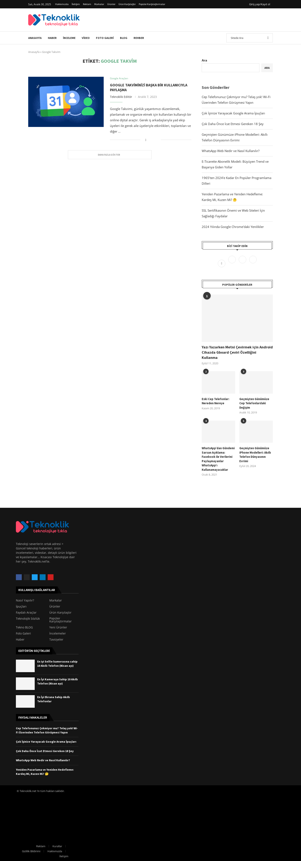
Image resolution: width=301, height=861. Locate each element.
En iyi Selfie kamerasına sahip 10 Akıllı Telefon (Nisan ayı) (57, 662)
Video (86, 38)
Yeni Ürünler (58, 625)
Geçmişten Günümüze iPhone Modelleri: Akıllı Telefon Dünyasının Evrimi (255, 454)
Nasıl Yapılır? (25, 598)
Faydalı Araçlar (26, 611)
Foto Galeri (105, 38)
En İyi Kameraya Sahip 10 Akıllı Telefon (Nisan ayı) (57, 680)
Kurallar (57, 844)
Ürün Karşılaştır (127, 4)
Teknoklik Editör (121, 97)
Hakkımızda (62, 4)
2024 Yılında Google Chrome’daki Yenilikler (233, 227)
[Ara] (249, 37)
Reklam (87, 4)
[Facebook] (222, 263)
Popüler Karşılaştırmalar (152, 4)
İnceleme (69, 38)
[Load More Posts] (110, 154)
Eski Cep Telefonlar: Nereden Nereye (215, 401)
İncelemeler (57, 632)
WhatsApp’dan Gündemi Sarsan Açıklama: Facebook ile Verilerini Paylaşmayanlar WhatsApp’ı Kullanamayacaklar (218, 458)
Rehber (139, 38)
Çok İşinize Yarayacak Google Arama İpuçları (233, 113)
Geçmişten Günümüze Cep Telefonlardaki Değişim (254, 403)
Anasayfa (35, 38)
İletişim (76, 4)
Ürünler (111, 4)
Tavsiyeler (56, 638)
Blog (123, 38)
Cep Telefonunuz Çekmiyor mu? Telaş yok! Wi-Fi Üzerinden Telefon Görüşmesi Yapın (47, 729)
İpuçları (21, 605)
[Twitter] (232, 263)
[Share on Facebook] (145, 140)
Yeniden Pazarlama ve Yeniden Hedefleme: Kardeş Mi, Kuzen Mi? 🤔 (45, 770)
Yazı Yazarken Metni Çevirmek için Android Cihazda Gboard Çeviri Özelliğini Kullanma (237, 352)
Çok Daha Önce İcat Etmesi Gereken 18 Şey (233, 124)
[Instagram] (243, 263)
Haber (52, 38)
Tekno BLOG (24, 625)
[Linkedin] (253, 263)
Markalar (99, 4)
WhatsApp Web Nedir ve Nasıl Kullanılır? (230, 151)
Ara (204, 60)
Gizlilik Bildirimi (31, 849)
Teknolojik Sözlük (28, 617)
